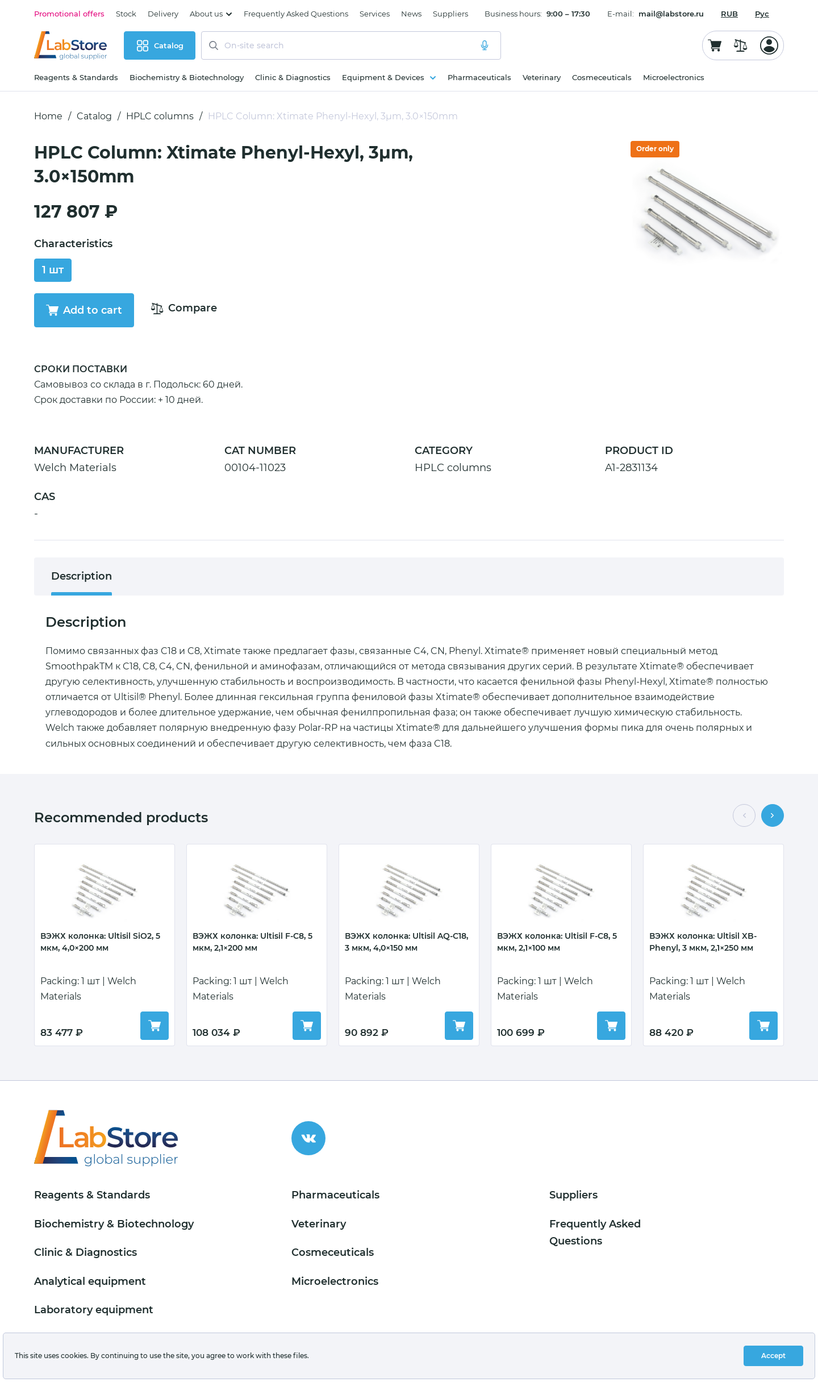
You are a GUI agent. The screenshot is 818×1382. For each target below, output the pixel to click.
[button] (744, 815)
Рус (762, 13)
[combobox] (729, 13)
